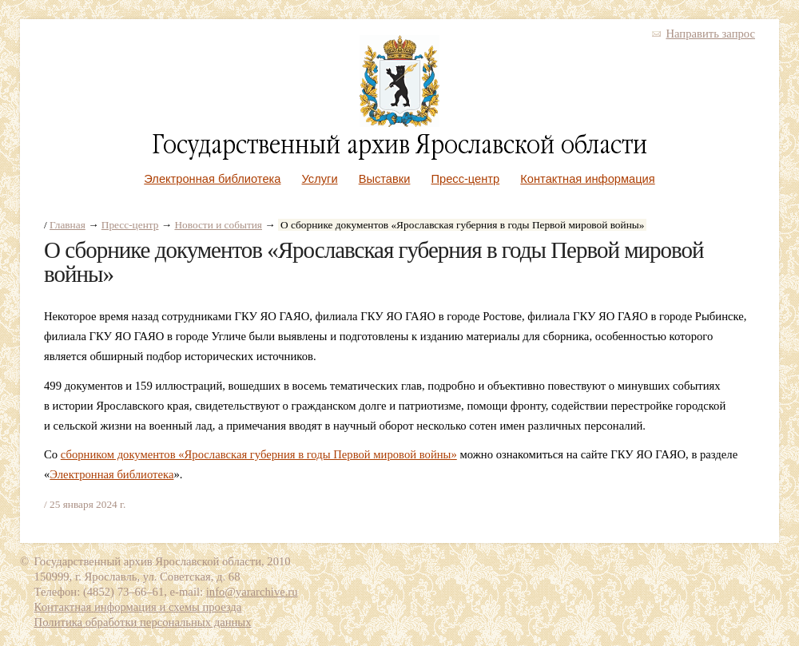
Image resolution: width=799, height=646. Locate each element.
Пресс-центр (465, 178)
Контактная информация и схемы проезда (138, 606)
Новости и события (218, 225)
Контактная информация (587, 178)
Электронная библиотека (212, 178)
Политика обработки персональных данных (143, 622)
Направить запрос (710, 33)
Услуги (320, 178)
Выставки (385, 178)
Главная (67, 225)
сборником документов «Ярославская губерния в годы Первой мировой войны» (259, 454)
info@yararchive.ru (252, 591)
